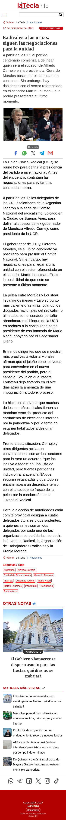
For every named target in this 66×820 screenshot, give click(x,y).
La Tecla (20, 22)
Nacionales (36, 22)
